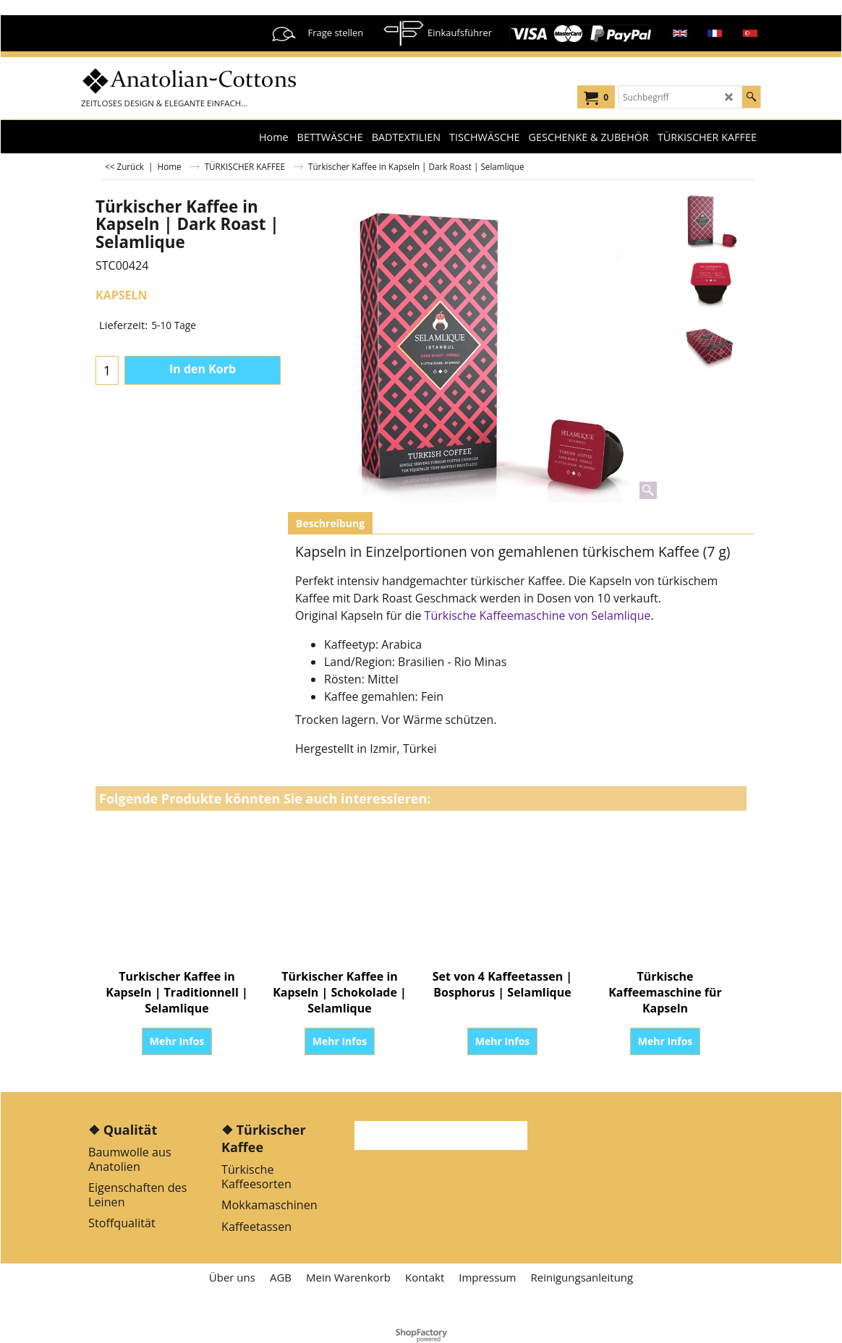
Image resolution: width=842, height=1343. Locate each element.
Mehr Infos (177, 1041)
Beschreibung (330, 523)
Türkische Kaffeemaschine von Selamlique (538, 615)
